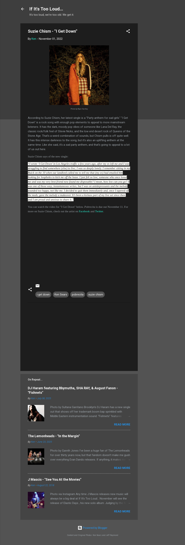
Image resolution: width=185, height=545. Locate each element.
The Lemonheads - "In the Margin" (54, 436)
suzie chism (95, 294)
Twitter (99, 211)
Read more (122, 424)
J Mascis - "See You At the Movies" (54, 479)
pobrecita (77, 294)
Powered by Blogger (92, 528)
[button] (128, 32)
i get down (43, 294)
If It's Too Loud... (46, 9)
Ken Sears (61, 294)
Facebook (84, 211)
